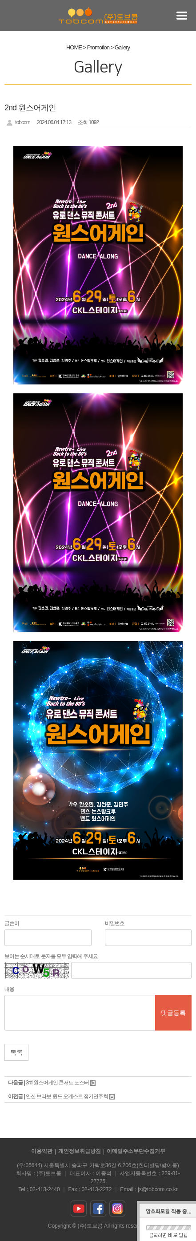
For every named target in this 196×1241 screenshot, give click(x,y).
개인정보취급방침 (79, 1151)
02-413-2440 (45, 1189)
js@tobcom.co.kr (158, 1189)
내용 (9, 989)
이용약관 (41, 1151)
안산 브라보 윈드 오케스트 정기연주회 (67, 1096)
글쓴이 (11, 923)
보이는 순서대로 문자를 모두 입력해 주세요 (51, 956)
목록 (16, 1052)
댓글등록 (173, 1012)
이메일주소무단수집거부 (136, 1151)
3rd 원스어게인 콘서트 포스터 (57, 1082)
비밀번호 (114, 923)
